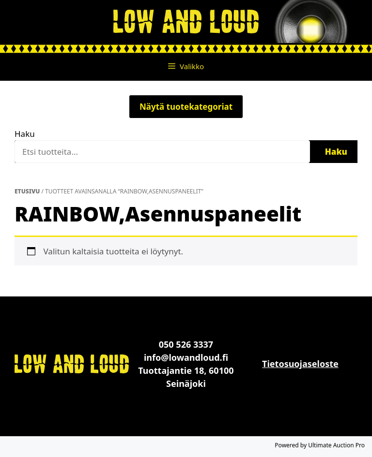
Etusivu (27, 191)
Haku (25, 133)
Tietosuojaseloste (300, 363)
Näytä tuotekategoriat (186, 106)
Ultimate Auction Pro (336, 445)
